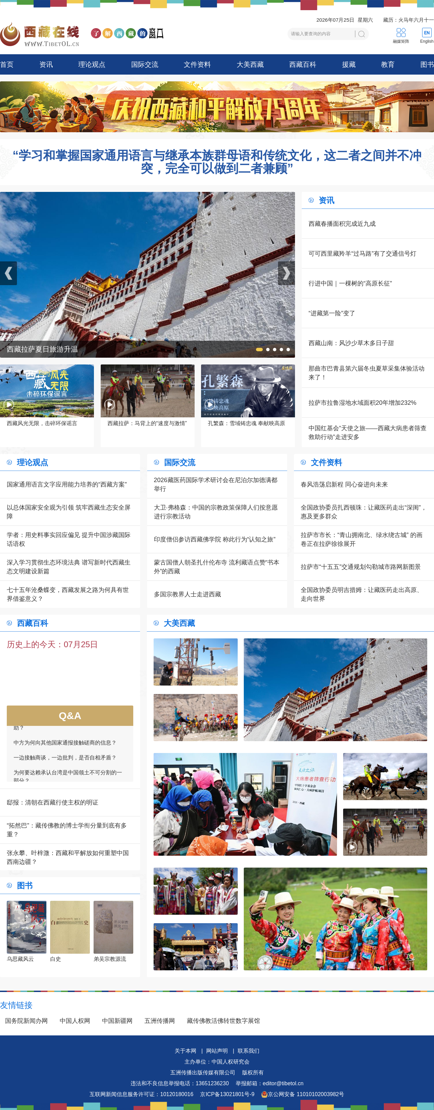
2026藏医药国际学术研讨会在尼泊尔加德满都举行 (215, 484)
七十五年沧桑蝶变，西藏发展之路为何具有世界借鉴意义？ (68, 594)
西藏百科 (302, 64)
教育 (388, 64)
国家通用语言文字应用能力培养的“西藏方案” (67, 484)
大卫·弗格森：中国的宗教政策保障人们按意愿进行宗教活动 (216, 512)
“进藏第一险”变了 (332, 313)
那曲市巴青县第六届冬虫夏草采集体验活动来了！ (367, 373)
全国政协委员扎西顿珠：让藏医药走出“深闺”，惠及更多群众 (364, 512)
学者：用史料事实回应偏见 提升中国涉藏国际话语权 (69, 539)
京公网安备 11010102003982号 (302, 1094)
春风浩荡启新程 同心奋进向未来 (344, 484)
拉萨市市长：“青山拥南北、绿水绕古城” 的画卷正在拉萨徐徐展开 (361, 539)
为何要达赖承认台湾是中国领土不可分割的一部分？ (68, 779)
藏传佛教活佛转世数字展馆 (223, 1020)
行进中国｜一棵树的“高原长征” (350, 283)
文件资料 (197, 64)
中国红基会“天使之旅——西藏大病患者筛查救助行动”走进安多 (368, 432)
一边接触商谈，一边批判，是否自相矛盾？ (65, 760)
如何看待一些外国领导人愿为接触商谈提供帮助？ (68, 726)
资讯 (46, 64)
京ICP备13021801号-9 (227, 1094)
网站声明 (217, 1051)
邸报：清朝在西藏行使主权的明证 (52, 802)
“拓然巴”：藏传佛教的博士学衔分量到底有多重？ (67, 830)
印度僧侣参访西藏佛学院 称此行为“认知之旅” (215, 539)
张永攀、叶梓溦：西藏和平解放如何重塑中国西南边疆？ (68, 857)
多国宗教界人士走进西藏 (187, 594)
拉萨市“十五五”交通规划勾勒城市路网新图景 (361, 566)
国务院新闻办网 (26, 1020)
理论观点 (91, 64)
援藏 (349, 64)
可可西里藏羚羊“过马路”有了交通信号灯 (362, 253)
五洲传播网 (159, 1020)
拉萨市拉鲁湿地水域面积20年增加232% (362, 402)
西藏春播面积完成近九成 (342, 223)
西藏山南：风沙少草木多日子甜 (351, 343)
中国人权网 (75, 1020)
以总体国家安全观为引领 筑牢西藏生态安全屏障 (69, 512)
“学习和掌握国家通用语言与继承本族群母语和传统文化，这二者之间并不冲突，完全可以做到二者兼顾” (217, 162)
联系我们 (248, 1051)
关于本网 (185, 1051)
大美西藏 (250, 64)
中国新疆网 (117, 1020)
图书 (427, 64)
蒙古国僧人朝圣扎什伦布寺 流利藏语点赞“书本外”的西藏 (217, 567)
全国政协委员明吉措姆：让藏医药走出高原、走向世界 (362, 594)
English (426, 41)
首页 (7, 64)
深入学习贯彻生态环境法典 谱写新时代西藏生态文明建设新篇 (69, 567)
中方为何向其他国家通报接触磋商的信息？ (65, 745)
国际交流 (144, 64)
